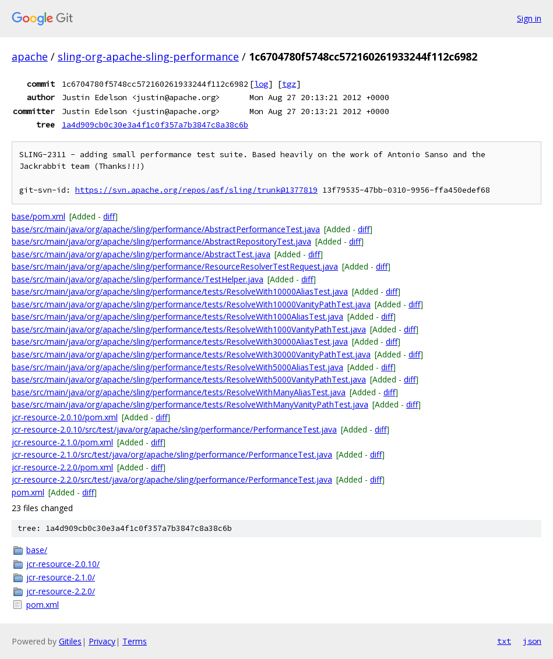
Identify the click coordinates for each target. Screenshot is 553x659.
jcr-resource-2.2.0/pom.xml (62, 467)
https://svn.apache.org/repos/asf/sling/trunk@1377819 (196, 190)
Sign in (529, 18)
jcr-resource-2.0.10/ (63, 563)
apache (30, 56)
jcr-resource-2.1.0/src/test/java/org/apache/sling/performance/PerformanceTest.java (172, 454)
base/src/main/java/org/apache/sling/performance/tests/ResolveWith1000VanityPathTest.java (189, 329)
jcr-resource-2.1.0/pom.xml (62, 442)
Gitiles (70, 641)
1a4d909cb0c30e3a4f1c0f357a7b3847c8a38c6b (155, 124)
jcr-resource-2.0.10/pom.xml (65, 417)
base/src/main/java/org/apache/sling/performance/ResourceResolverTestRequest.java (175, 266)
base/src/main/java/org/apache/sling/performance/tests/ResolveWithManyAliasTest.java (179, 392)
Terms (134, 641)
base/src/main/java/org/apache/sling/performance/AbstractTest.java (141, 254)
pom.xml (28, 492)
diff (109, 216)
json (532, 641)
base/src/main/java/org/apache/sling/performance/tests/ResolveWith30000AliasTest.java (180, 341)
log (261, 84)
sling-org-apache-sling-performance (148, 56)
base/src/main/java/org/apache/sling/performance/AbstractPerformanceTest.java (166, 229)
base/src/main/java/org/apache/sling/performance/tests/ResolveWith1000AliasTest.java (177, 316)
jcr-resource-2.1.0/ (60, 577)
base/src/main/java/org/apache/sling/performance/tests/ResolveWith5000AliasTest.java (177, 367)
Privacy (102, 641)
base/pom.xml (38, 216)
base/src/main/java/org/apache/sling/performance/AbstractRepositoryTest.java (161, 241)
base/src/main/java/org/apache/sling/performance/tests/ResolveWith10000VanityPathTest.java (191, 304)
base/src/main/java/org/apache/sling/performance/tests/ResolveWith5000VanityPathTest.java (189, 379)
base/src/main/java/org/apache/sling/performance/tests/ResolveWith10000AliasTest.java (180, 291)
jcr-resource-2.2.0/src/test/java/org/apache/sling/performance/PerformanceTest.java (172, 479)
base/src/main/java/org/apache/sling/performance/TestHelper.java (137, 279)
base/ (36, 549)
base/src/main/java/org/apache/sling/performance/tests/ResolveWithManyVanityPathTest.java (190, 404)
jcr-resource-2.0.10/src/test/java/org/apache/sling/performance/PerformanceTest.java (174, 429)
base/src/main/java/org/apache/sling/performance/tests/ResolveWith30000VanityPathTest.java (191, 354)
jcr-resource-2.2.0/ (60, 591)
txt (504, 641)
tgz (289, 84)
